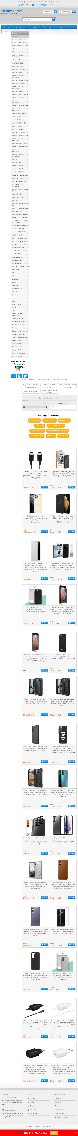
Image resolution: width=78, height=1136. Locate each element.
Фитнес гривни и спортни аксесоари (57, 430)
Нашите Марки (59, 1113)
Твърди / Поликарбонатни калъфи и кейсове (30, 386)
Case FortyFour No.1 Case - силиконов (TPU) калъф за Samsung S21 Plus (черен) (35, 609)
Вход (55, 11)
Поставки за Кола (63, 435)
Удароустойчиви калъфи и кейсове (49, 391)
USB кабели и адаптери (36, 435)
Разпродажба (33, 27)
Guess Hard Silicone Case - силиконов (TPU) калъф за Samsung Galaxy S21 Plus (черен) (63, 657)
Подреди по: (62, 404)
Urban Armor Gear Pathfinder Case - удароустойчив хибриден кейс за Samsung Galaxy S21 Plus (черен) (35, 792)
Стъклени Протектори (30, 391)
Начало (6, 27)
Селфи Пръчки (51, 435)
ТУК (54, 1132)
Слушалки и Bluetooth (50, 420)
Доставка (33, 1106)
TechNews (62, 27)
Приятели (58, 1098)
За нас (32, 1102)
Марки (6, 31)
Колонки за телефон (34, 420)
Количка (74, 11)
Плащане (33, 1110)
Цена (34, 404)
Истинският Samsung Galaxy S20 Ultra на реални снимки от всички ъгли (12, 1102)
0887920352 (25, 5)
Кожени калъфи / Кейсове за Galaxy (68, 386)
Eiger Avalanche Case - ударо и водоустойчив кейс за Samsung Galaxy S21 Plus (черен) (63, 474)
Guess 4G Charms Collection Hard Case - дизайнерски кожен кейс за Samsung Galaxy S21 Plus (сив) (35, 748)
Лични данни (59, 1106)
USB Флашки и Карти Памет (56, 425)
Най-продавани (48, 27)
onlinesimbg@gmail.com (44, 5)
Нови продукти (19, 27)
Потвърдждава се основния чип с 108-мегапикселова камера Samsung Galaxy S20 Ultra (13, 1115)
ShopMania (37, 1126)
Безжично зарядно (64, 420)
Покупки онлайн (46, 1126)
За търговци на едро (61, 1117)
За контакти (33, 1113)
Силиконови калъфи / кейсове (49, 386)
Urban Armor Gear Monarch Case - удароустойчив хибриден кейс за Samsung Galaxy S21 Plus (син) (35, 701)
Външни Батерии (39, 425)
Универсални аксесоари (37, 430)
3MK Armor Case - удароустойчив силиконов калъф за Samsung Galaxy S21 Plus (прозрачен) (63, 931)
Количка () (67, 12)
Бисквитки (58, 1102)
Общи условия (59, 1110)
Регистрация (48, 12)
